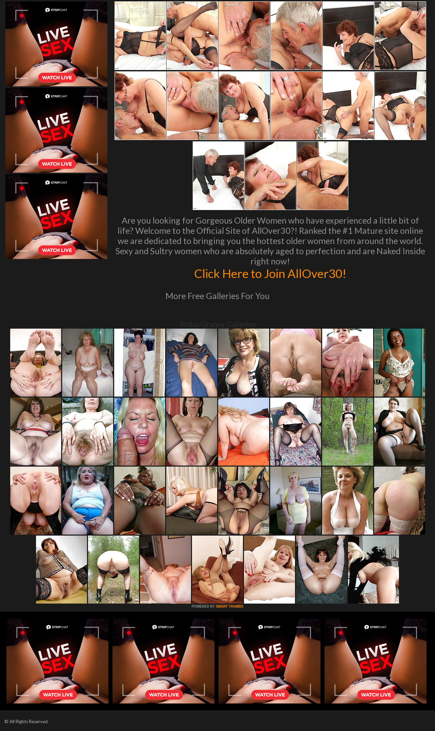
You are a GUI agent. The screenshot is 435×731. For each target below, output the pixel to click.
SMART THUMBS (229, 606)
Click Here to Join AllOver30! (270, 273)
